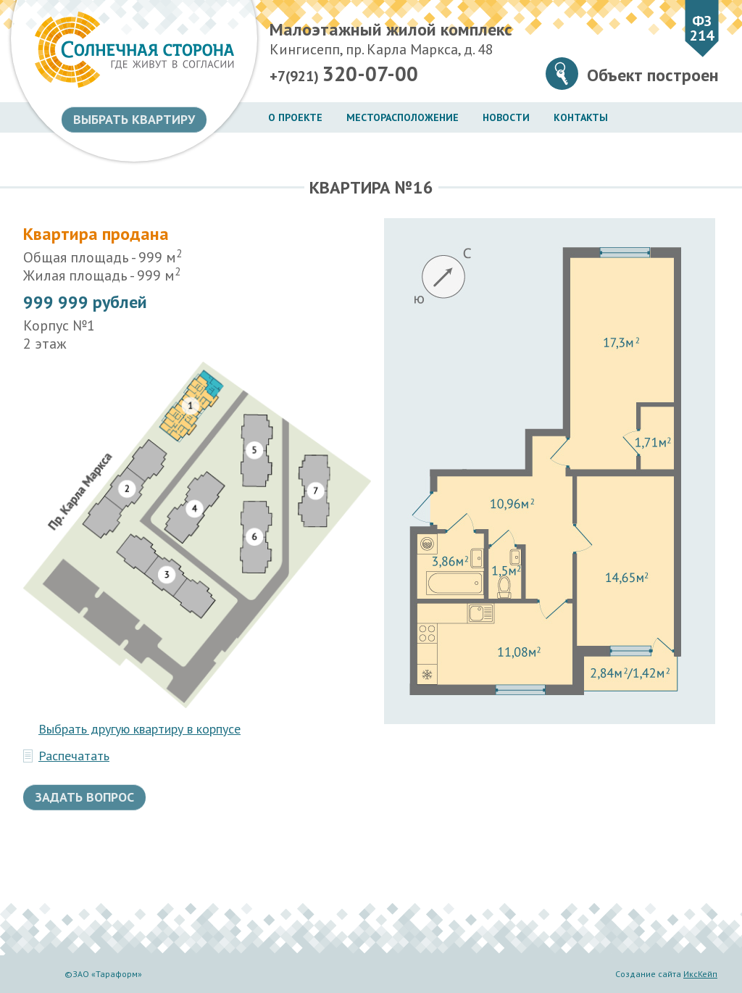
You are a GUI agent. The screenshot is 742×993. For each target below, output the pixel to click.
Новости (506, 117)
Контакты (581, 117)
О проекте (295, 117)
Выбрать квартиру (134, 119)
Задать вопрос (84, 797)
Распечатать (73, 756)
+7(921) (344, 74)
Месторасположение (402, 117)
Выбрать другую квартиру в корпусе (139, 729)
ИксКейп (700, 973)
